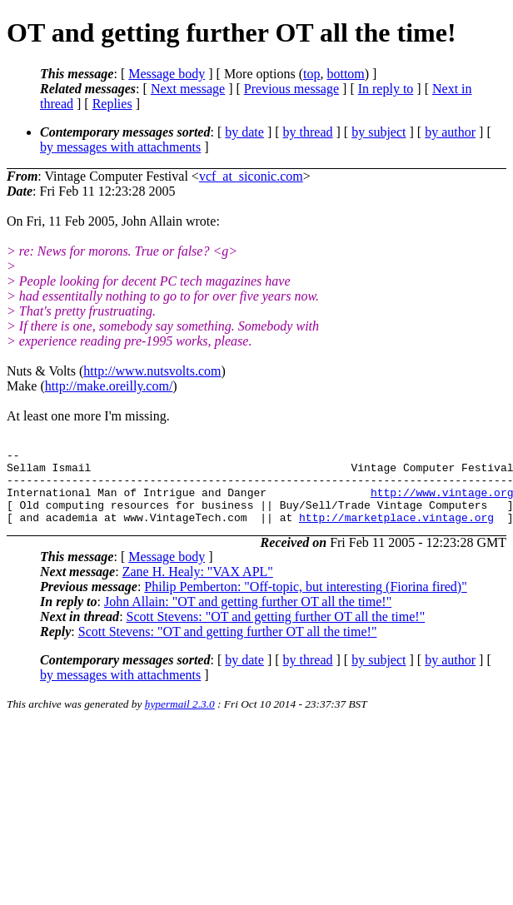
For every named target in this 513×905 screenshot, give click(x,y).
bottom (345, 74)
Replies (112, 104)
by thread (308, 132)
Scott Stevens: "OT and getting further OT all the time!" (276, 631)
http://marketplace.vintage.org (396, 532)
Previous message (291, 89)
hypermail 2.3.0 (180, 719)
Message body (166, 74)
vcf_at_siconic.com (251, 176)
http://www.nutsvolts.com (152, 371)
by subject (378, 132)
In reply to (386, 89)
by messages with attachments (120, 147)
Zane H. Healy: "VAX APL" (197, 586)
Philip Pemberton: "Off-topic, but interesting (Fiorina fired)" (305, 601)
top (311, 74)
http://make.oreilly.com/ (109, 386)
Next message (188, 89)
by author (450, 132)
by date (244, 132)
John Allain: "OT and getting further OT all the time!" (247, 616)
